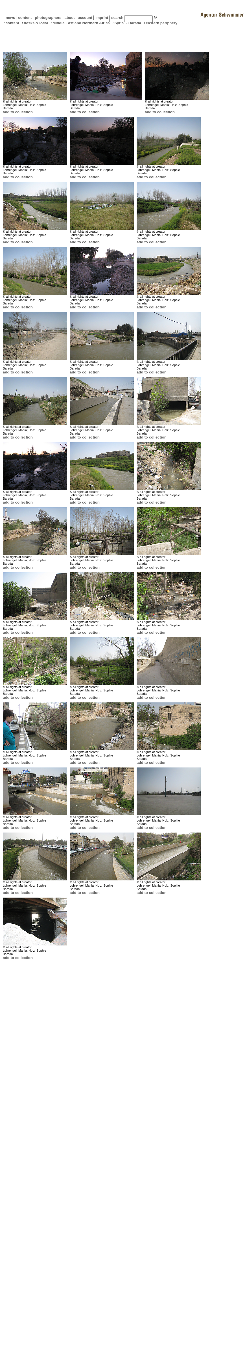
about (69, 17)
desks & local (36, 23)
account (84, 17)
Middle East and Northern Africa (81, 23)
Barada (134, 23)
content (24, 17)
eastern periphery (162, 23)
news (10, 17)
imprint (101, 17)
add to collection (18, 112)
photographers (48, 17)
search (117, 17)
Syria (119, 23)
